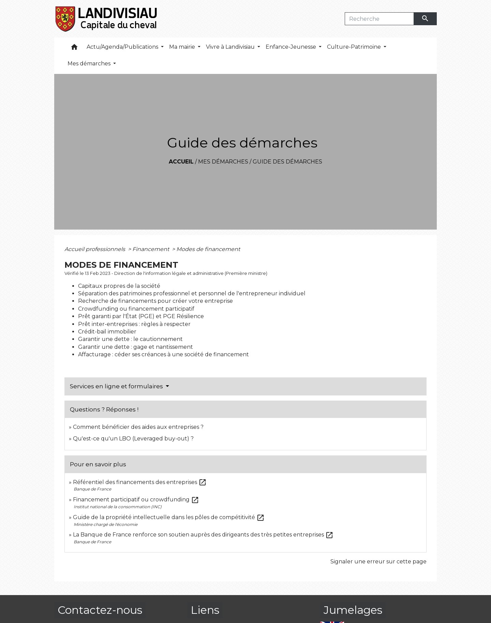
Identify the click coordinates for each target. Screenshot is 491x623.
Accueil (181, 161)
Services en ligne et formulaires (117, 386)
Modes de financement (208, 249)
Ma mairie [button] (182, 47)
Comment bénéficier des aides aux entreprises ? (138, 427)
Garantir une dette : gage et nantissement (135, 347)
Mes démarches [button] (90, 63)
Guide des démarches (287, 161)
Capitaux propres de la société (119, 286)
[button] (74, 48)
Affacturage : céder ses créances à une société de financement (163, 354)
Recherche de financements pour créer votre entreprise (155, 301)
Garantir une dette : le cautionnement (130, 339)
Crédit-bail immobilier (107, 331)
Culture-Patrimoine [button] (354, 47)
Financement (151, 249)
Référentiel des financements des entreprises (140, 482)
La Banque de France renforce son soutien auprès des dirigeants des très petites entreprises (203, 534)
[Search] (379, 18)
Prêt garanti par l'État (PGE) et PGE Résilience (141, 316)
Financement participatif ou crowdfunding (136, 499)
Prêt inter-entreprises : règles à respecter (134, 324)
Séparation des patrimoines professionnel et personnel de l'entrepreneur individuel (192, 293)
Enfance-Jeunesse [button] (291, 47)
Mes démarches (223, 161)
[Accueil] (106, 18)
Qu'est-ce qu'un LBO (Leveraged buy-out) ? (133, 438)
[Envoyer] (425, 18)
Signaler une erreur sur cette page (378, 561)
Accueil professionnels (95, 249)
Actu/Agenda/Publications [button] (123, 47)
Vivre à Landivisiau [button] (231, 47)
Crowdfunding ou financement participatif (136, 309)
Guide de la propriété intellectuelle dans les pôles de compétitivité (169, 517)
